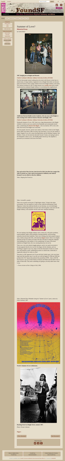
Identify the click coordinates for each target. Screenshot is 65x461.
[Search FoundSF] (44, 1)
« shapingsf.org (5, 14)
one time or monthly (7, 40)
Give (28, 18)
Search (52, 1)
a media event (48, 85)
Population (17, 18)
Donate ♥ (59, 8)
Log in (63, 1)
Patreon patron (7, 43)
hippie (43, 238)
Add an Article (7, 33)
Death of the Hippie (34, 125)
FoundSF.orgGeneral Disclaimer (32, 454)
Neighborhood (11, 18)
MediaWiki (53, 458)
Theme (21, 18)
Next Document (55, 436)
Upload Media (7, 36)
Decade (6, 18)
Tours (25, 18)
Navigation (9, 1)
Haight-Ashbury (7, 23)
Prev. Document (22, 436)
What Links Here (7, 28)
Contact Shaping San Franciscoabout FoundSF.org (51, 454)
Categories (7, 21)
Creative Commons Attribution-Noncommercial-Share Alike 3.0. (33, 458)
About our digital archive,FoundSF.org (14, 454)
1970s (7, 26)
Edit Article (7, 34)
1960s (7, 25)
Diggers (19, 432)
